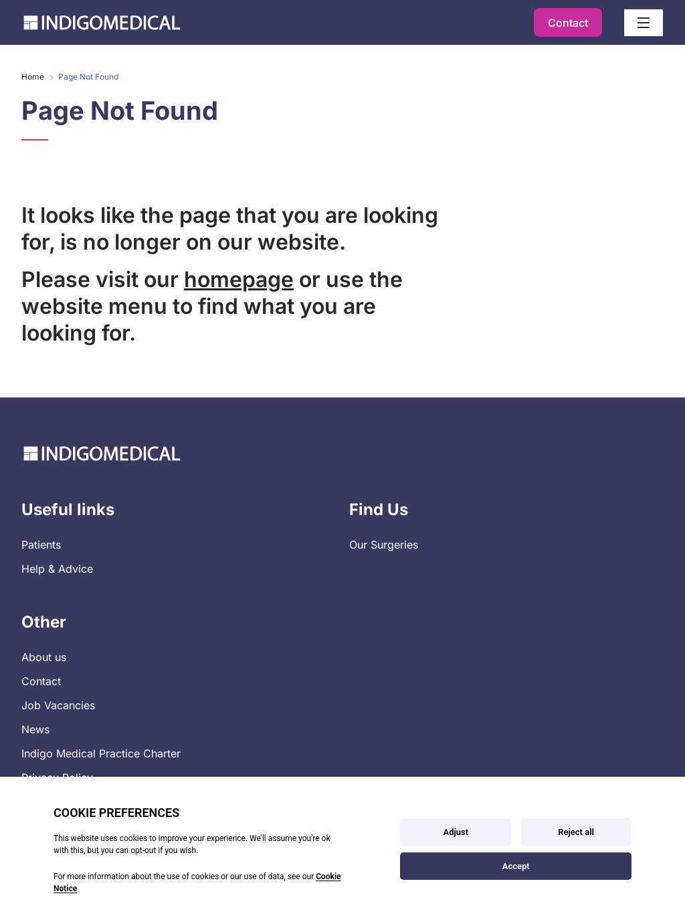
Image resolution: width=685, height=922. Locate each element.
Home (32, 77)
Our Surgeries (383, 544)
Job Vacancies (58, 705)
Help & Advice (57, 568)
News (35, 729)
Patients (41, 544)
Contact (568, 22)
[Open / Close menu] (643, 23)
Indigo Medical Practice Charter (101, 753)
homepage (239, 279)
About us (43, 657)
